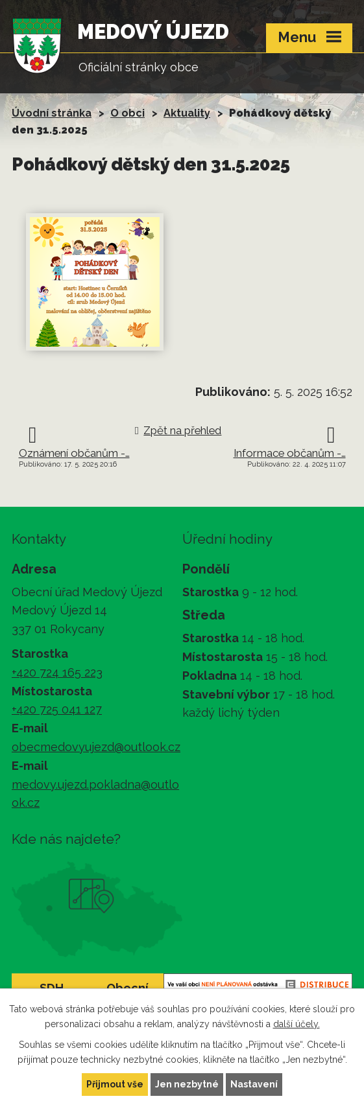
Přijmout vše (114, 1084)
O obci (127, 113)
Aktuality (187, 113)
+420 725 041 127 (57, 709)
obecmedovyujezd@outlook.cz (96, 747)
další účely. (296, 1024)
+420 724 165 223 (57, 672)
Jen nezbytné (187, 1084)
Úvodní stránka (51, 113)
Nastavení (254, 1084)
